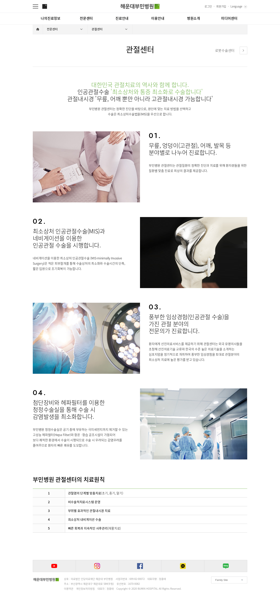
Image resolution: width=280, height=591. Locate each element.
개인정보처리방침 (85, 588)
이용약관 (68, 588)
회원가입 (221, 6)
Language (236, 6)
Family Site (221, 580)
